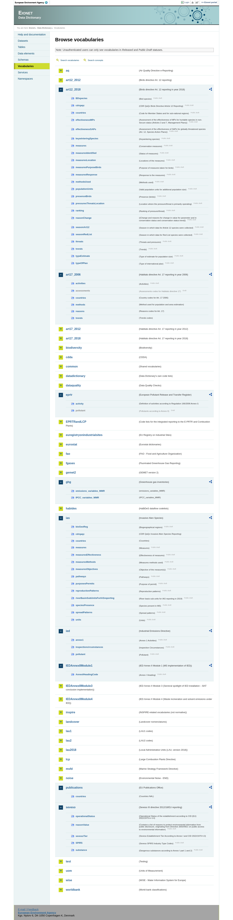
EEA (32, 2)
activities (80, 283)
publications (74, 787)
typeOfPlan (82, 263)
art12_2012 (73, 80)
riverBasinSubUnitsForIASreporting (95, 598)
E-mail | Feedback (28, 909)
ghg (68, 482)
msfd (69, 768)
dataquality (73, 385)
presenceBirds (84, 196)
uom (69, 870)
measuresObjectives (87, 569)
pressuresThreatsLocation (90, 203)
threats (79, 241)
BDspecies (81, 98)
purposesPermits (85, 583)
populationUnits (84, 189)
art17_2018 (73, 338)
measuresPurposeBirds (88, 167)
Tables (21, 47)
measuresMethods (86, 562)
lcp (68, 759)
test (68, 861)
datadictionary (75, 375)
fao (68, 453)
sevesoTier (82, 836)
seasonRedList (84, 234)
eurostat (71, 444)
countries (81, 112)
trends (79, 248)
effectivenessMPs (85, 120)
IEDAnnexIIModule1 (79, 665)
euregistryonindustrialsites (84, 434)
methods (80, 304)
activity (79, 403)
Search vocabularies (69, 60)
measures (81, 145)
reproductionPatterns (87, 590)
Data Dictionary (44, 28)
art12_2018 (73, 89)
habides (71, 508)
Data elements (26, 53)
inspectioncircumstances (89, 647)
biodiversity (74, 347)
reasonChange (84, 218)
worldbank (73, 889)
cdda (69, 357)
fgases (70, 463)
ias (68, 517)
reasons (80, 311)
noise (69, 778)
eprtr (69, 394)
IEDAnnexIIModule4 (79, 699)
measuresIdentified (86, 153)
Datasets (23, 40)
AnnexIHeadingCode (87, 674)
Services (23, 72)
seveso (70, 807)
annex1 (79, 640)
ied (68, 630)
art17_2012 (73, 328)
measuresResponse (86, 174)
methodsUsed (83, 181)
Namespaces (25, 78)
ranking (80, 210)
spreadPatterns (84, 612)
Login (186, 2)
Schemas (23, 59)
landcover (72, 721)
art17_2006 (73, 274)
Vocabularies (26, 66)
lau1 (69, 731)
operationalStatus (85, 816)
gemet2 (71, 472)
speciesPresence (85, 605)
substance (81, 850)
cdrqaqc (80, 105)
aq (67, 70)
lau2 (69, 740)
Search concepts (95, 60)
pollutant (80, 654)
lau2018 (71, 749)
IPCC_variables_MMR (87, 497)
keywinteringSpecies (87, 138)
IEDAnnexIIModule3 (79, 685)
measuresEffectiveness (88, 554)
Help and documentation (32, 34)
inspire (70, 712)
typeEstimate (83, 256)
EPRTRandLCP (76, 421)
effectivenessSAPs (86, 129)
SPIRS (79, 843)
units (78, 619)
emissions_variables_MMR (90, 491)
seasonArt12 (82, 227)
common (72, 366)
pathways (81, 576)
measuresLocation (86, 160)
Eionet (32, 28)
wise (69, 880)
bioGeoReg (82, 526)
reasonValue (82, 824)
